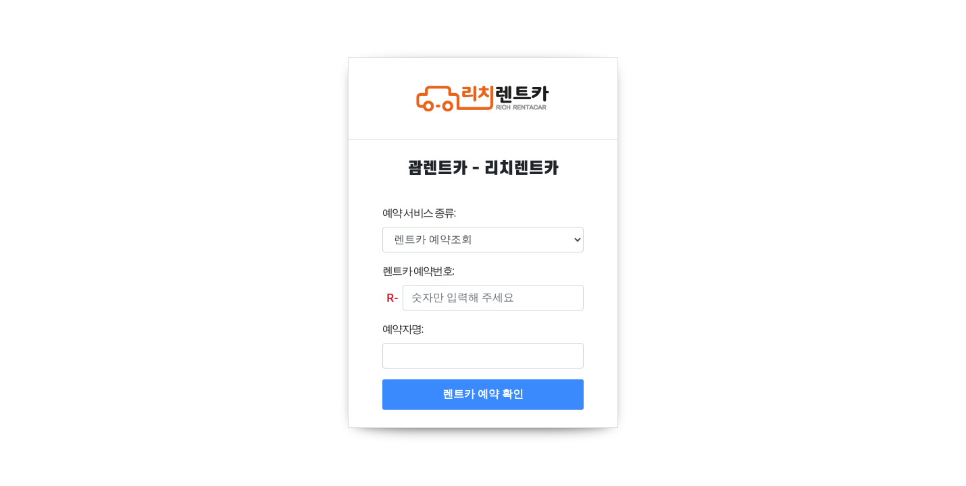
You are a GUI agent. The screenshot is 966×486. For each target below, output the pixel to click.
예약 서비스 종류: (418, 213)
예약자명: (402, 329)
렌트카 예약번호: (417, 271)
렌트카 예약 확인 (483, 393)
